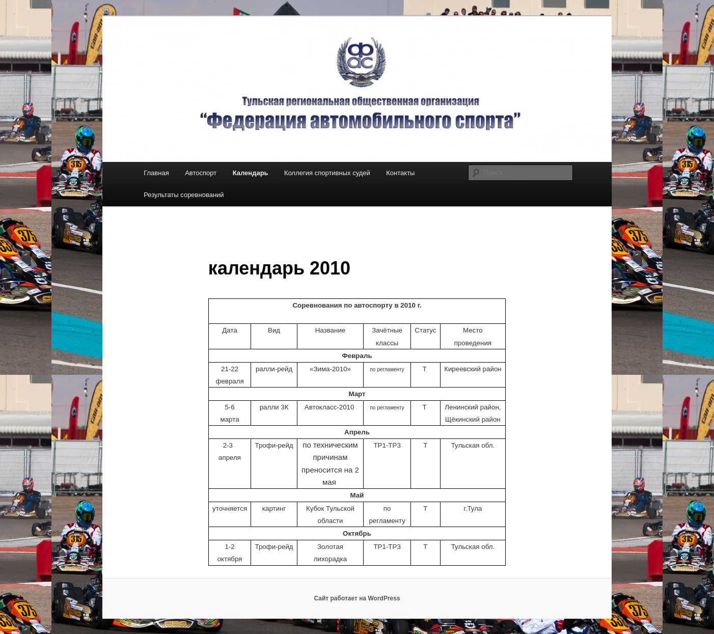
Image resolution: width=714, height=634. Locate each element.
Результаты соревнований (184, 195)
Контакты (400, 173)
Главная (156, 173)
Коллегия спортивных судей (327, 173)
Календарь (250, 173)
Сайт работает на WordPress (357, 598)
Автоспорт (200, 173)
